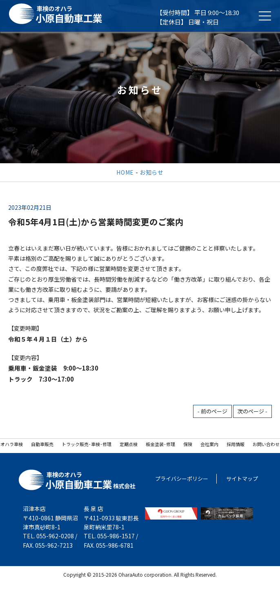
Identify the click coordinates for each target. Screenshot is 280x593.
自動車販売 (42, 444)
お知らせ (152, 172)
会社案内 (209, 444)
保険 (187, 444)
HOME (125, 172)
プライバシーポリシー (181, 478)
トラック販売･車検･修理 (86, 444)
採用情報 (235, 444)
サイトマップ (242, 478)
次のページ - (252, 411)
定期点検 (129, 444)
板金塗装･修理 (160, 444)
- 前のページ (212, 411)
